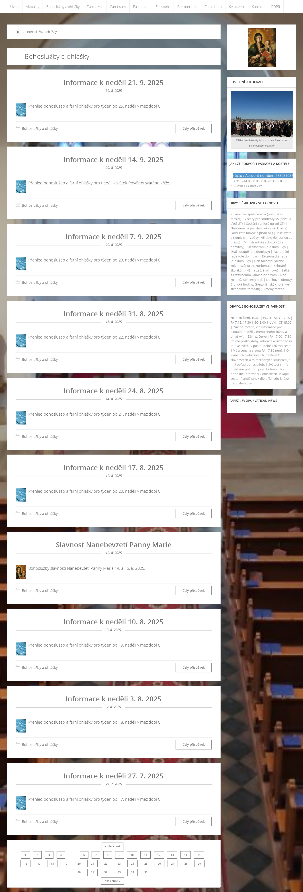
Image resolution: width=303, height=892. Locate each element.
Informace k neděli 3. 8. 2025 (114, 698)
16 (25, 863)
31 (92, 872)
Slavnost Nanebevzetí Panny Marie (114, 544)
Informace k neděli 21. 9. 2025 (114, 82)
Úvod (14, 6)
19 (65, 863)
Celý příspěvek (193, 128)
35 (145, 872)
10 (132, 855)
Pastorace (140, 6)
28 (186, 863)
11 (145, 855)
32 (105, 872)
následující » (113, 881)
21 (92, 863)
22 (105, 863)
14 (185, 855)
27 (172, 863)
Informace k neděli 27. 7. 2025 (114, 775)
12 (158, 855)
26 (159, 863)
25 (145, 863)
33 (119, 872)
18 (52, 863)
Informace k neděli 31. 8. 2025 (114, 313)
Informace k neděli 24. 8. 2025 (114, 390)
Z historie (163, 6)
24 (132, 863)
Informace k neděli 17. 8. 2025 (114, 467)
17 (39, 863)
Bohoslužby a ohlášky (63, 6)
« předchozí (112, 846)
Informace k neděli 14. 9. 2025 (114, 159)
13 (172, 855)
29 (199, 863)
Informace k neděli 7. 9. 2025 (114, 236)
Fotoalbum (213, 6)
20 (79, 863)
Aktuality (32, 6)
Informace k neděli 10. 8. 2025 (114, 621)
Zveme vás (95, 6)
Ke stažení (237, 6)
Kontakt (258, 6)
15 (199, 855)
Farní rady (118, 6)
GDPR (275, 6)
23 (119, 863)
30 (79, 872)
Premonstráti (187, 6)
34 (132, 872)
